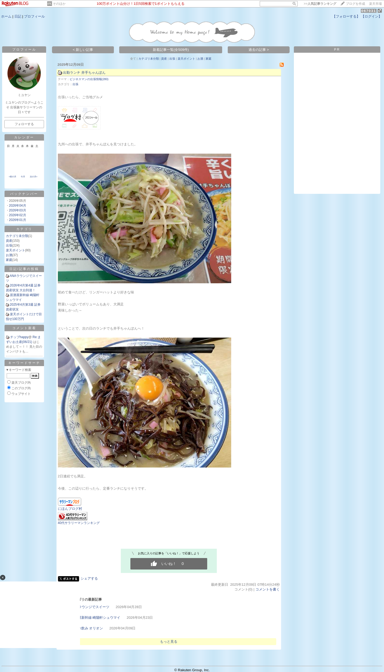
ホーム (6, 16)
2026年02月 (17, 215)
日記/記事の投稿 (24, 269)
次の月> (34, 176)
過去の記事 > (259, 50)
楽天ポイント (15, 250)
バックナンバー (24, 194)
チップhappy (19, 337)
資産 (9, 241)
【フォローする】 (346, 16)
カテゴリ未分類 (17, 236)
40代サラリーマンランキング (79, 523)
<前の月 (13, 176)
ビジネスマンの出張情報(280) (89, 79)
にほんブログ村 (70, 509)
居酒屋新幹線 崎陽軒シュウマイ (96, 618)
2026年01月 (17, 220)
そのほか (59, 4)
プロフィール (34, 16)
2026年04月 (17, 205)
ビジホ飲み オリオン (87, 628)
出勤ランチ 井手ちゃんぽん (84, 73)
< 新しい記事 (83, 50)
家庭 (9, 260)
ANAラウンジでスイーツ (90, 607)
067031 (368, 11)
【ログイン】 (371, 16)
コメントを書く (267, 589)
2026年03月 (17, 210)
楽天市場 (375, 4)
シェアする (89, 578)
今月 (23, 176)
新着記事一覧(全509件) (171, 50)
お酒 (9, 255)
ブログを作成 (355, 4)
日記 (17, 16)
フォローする (24, 124)
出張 (9, 245)
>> (320, 4)
